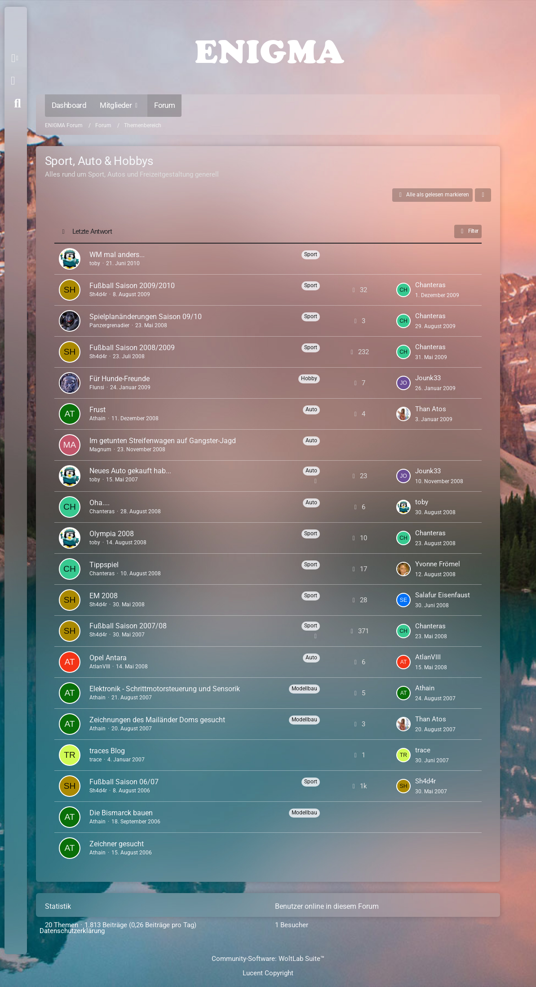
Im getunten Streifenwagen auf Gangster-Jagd (162, 440)
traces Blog (107, 751)
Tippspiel (104, 564)
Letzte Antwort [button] (92, 231)
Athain (97, 418)
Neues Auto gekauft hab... (130, 471)
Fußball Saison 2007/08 (128, 626)
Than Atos (430, 409)
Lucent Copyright (268, 973)
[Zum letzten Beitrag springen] (403, 290)
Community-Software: (268, 959)
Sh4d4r (98, 294)
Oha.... (99, 502)
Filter (468, 231)
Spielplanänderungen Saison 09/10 (145, 316)
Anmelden (12, 81)
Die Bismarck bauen (121, 813)
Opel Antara (108, 658)
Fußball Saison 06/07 (124, 782)
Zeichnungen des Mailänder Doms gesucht (157, 720)
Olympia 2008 (111, 533)
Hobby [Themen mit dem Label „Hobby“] (309, 378)
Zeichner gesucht (116, 844)
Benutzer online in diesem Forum (327, 906)
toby (94, 263)
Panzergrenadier (109, 325)
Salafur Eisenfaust (442, 595)
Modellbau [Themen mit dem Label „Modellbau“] (304, 688)
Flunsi (96, 387)
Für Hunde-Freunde (119, 378)
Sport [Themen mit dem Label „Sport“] (310, 254)
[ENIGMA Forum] (268, 49)
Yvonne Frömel (437, 564)
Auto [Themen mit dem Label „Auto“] (311, 409)
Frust (97, 409)
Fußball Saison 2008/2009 (132, 347)
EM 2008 (103, 595)
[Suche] (17, 103)
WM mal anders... (117, 254)
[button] (16, 58)
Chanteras (430, 285)
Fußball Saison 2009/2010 (132, 285)
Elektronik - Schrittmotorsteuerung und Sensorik (164, 689)
